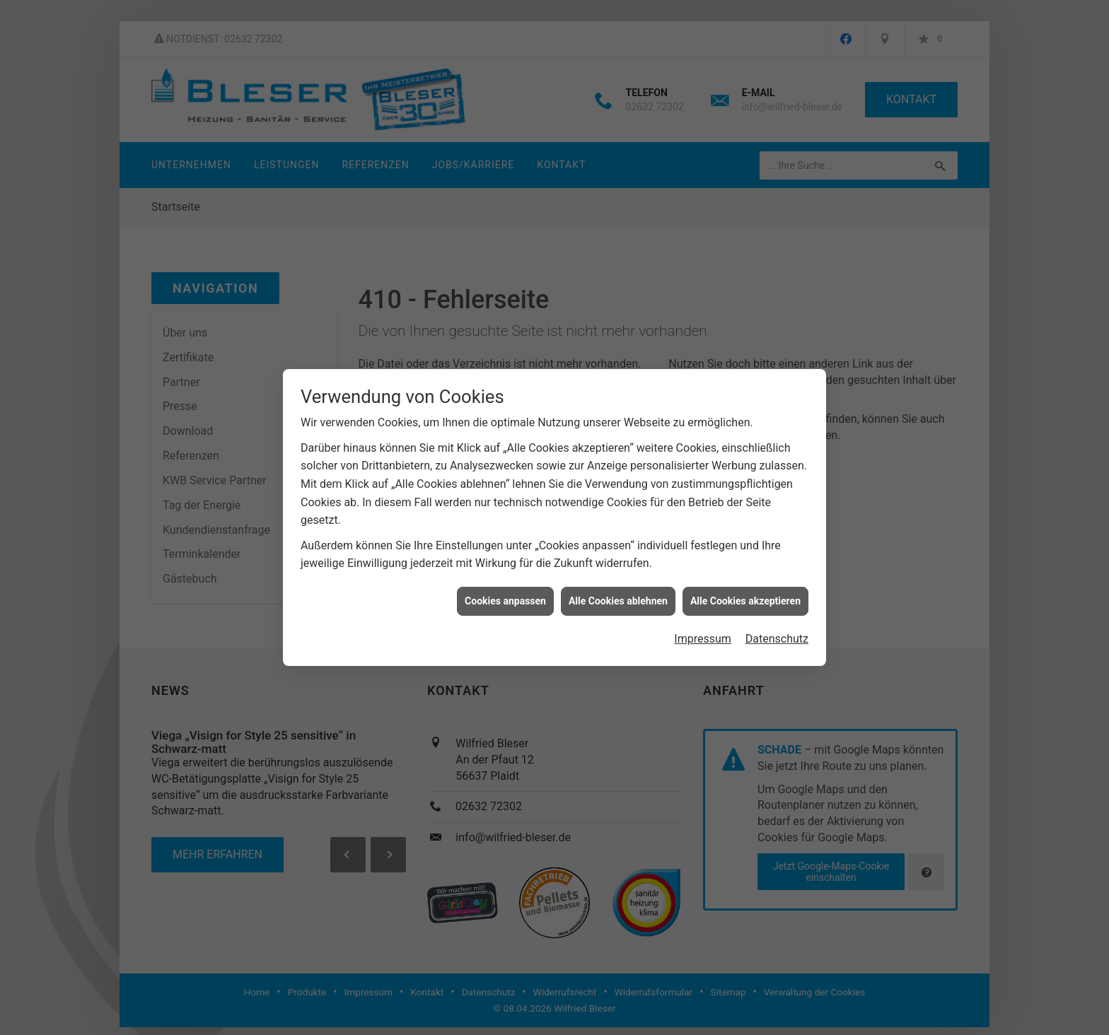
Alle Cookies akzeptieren (745, 591)
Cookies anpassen (505, 591)
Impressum (702, 629)
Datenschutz (776, 629)
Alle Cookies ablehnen (618, 591)
